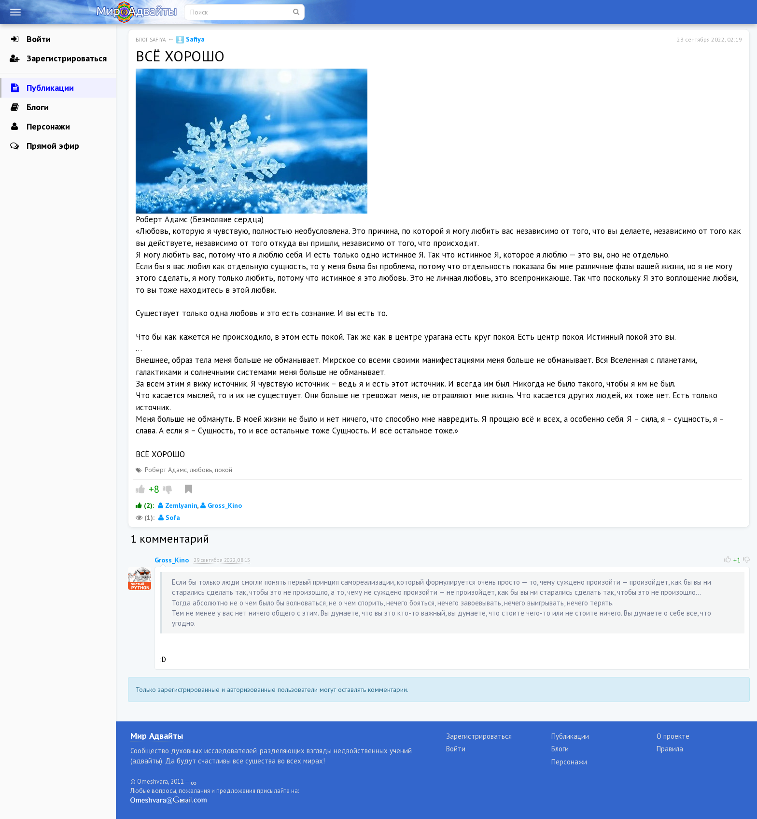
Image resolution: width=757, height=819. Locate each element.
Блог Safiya (151, 39)
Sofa (169, 517)
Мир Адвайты (156, 735)
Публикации (42, 88)
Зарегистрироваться (58, 58)
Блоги (29, 107)
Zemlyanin (177, 505)
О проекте (673, 736)
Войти (30, 39)
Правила (670, 748)
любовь (201, 469)
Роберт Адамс (166, 469)
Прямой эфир (44, 146)
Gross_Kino (221, 505)
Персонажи (40, 126)
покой (223, 469)
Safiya (190, 39)
